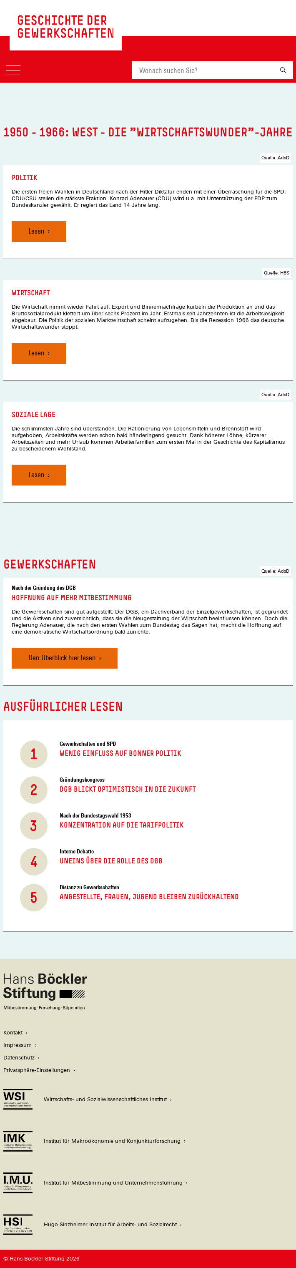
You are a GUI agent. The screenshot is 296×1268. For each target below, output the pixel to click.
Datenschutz (19, 1057)
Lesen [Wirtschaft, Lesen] (36, 352)
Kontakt (13, 1032)
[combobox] (202, 70)
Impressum (17, 1045)
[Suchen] (283, 70)
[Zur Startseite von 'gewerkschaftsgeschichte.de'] (66, 33)
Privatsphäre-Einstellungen (36, 1070)
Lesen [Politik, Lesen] (36, 230)
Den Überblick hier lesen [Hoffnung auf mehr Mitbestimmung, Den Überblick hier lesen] (62, 657)
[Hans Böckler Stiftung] (45, 1008)
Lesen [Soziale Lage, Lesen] (36, 474)
